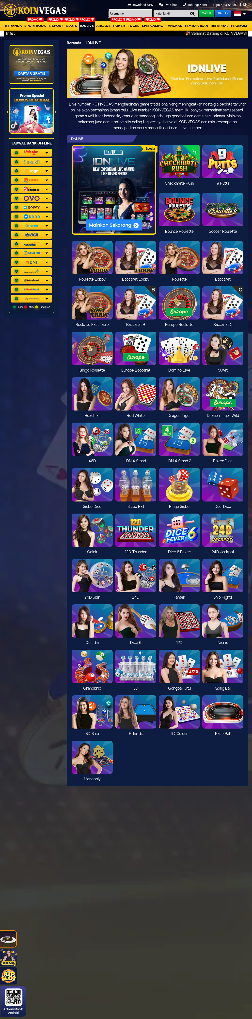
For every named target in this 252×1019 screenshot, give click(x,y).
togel (133, 26)
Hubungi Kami (195, 5)
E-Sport (55, 26)
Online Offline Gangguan (31, 306)
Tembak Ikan (196, 26)
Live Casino (152, 26)
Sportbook (35, 26)
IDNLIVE (87, 26)
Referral (219, 26)
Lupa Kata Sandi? (225, 5)
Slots (71, 26)
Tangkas (174, 26)
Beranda (13, 26)
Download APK (140, 5)
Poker (119, 26)
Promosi (239, 26)
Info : (10, 33)
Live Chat (168, 5)
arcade (103, 26)
